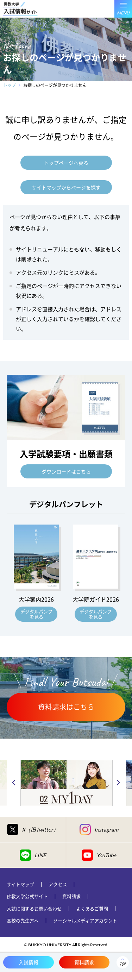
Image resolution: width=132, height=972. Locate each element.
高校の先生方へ (23, 920)
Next (118, 783)
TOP (122, 964)
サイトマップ (20, 884)
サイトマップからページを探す (66, 187)
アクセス (58, 884)
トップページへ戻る (66, 162)
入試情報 (28, 962)
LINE (33, 855)
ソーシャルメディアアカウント (85, 920)
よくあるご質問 (92, 908)
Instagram (99, 829)
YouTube (99, 855)
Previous (13, 783)
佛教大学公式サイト (27, 896)
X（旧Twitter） (32, 829)
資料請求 (71, 896)
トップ (9, 85)
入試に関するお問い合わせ (34, 908)
